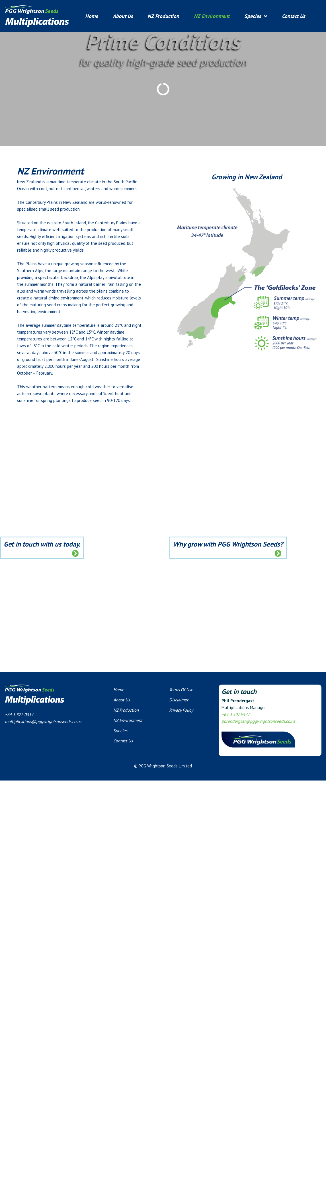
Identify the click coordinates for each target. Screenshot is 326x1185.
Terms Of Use (181, 689)
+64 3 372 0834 (19, 714)
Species (252, 16)
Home (91, 16)
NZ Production (163, 16)
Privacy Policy (181, 710)
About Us (123, 16)
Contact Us (293, 16)
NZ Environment (211, 16)
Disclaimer (178, 700)
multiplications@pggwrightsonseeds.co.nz (43, 721)
